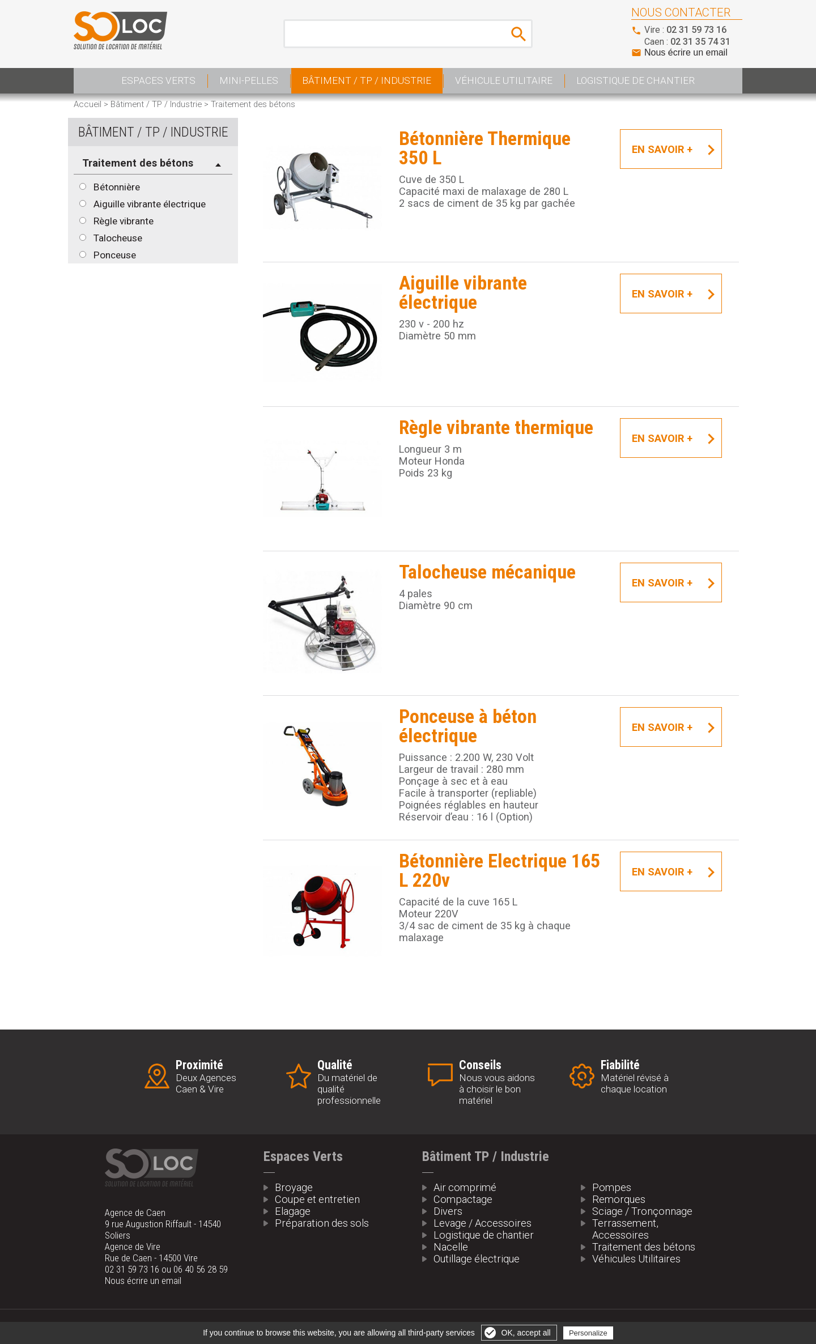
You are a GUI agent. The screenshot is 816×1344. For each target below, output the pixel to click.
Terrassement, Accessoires (625, 1229)
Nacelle (451, 1247)
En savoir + (662, 149)
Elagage (293, 1211)
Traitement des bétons (643, 1247)
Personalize (588, 1333)
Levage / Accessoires (483, 1223)
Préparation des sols (322, 1223)
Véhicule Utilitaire (503, 80)
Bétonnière (117, 187)
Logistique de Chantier (635, 80)
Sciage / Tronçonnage (642, 1211)
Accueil (87, 104)
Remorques (618, 1199)
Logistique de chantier (484, 1235)
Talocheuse (118, 238)
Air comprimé (465, 1187)
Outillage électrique (477, 1259)
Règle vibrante (124, 221)
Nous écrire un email (686, 52)
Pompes (611, 1187)
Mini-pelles (248, 80)
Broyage (294, 1187)
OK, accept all (526, 1332)
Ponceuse (115, 255)
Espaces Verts (158, 80)
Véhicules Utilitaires (636, 1259)
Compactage (463, 1199)
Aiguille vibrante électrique (150, 204)
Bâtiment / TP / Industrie (366, 80)
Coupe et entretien (317, 1199)
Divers (448, 1211)
